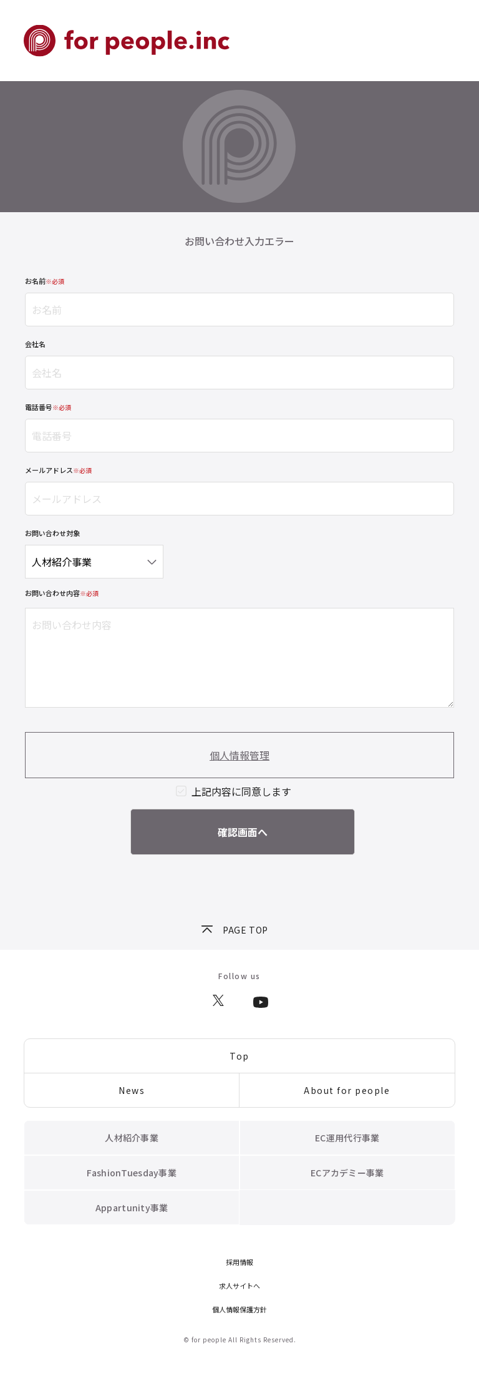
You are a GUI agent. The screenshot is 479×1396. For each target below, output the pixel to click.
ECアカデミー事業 (347, 1172)
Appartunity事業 (131, 1207)
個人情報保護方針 (239, 1309)
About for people (347, 1090)
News (132, 1090)
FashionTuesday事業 (131, 1172)
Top (239, 1056)
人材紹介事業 (131, 1137)
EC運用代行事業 (347, 1137)
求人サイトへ (239, 1286)
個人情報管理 (239, 755)
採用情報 (239, 1262)
